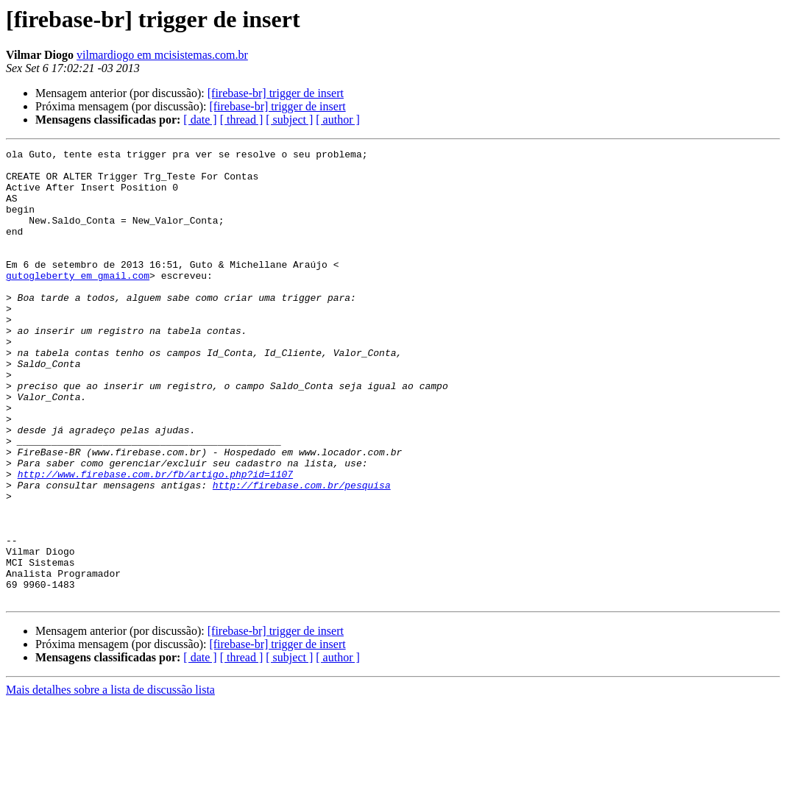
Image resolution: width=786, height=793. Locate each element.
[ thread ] (241, 119)
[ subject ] (289, 119)
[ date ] (199, 119)
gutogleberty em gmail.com (77, 301)
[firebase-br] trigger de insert (276, 93)
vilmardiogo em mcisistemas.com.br (162, 55)
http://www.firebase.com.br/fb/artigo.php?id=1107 (155, 540)
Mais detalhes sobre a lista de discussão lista (110, 780)
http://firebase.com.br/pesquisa (302, 553)
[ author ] (338, 119)
